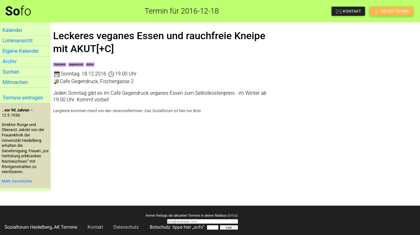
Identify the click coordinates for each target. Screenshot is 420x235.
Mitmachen (15, 82)
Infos (232, 216)
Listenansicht (18, 41)
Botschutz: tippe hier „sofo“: (177, 227)
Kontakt (95, 227)
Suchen (11, 72)
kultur (90, 64)
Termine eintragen (23, 98)
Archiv (10, 61)
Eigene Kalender (21, 51)
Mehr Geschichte (17, 181)
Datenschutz (126, 227)
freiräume (59, 64)
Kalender (12, 30)
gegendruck (76, 64)
